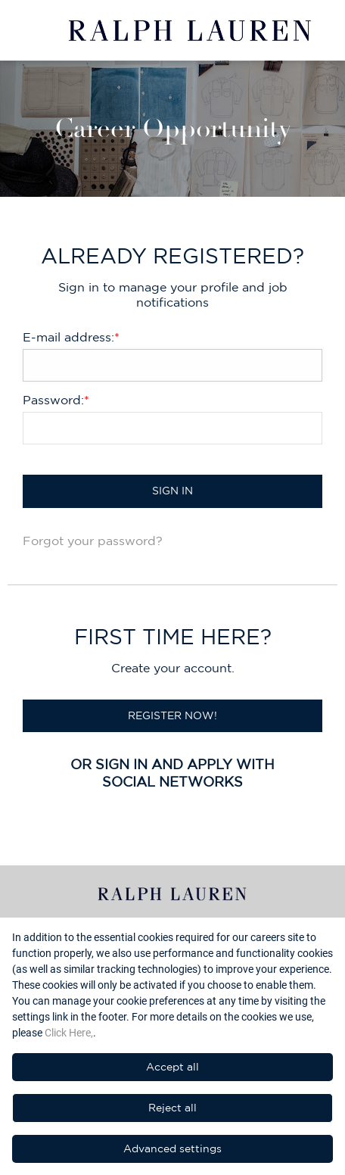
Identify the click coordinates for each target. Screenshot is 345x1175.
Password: (56, 400)
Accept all (172, 1067)
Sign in (172, 491)
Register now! (172, 715)
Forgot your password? (93, 540)
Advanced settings (172, 1148)
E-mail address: (71, 337)
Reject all (172, 1108)
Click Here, (69, 1033)
